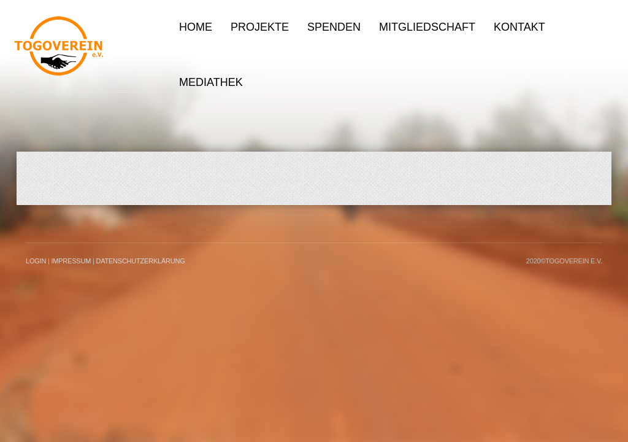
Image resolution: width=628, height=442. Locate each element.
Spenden (334, 27)
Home (195, 27)
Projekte (260, 27)
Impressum (71, 261)
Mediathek (211, 82)
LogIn (36, 261)
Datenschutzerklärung (140, 261)
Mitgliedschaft (427, 27)
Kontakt (519, 27)
